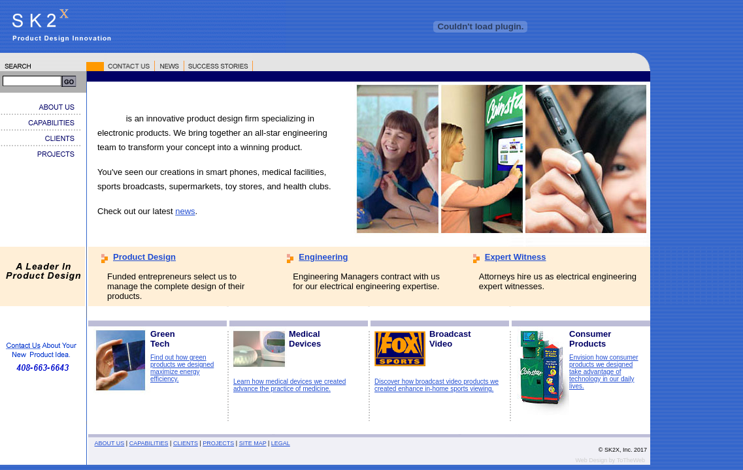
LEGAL (280, 443)
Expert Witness (515, 257)
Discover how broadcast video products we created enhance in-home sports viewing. (436, 385)
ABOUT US (110, 443)
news (185, 211)
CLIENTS (185, 443)
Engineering (323, 257)
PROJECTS (218, 443)
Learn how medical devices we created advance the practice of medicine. (289, 385)
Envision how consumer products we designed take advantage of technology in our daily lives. (603, 372)
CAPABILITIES (149, 443)
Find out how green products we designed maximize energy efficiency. (182, 368)
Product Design (144, 257)
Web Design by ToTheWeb (610, 460)
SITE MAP (253, 443)
